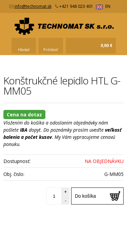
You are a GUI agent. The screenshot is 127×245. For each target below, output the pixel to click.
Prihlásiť (50, 49)
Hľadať (23, 49)
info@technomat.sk (33, 6)
